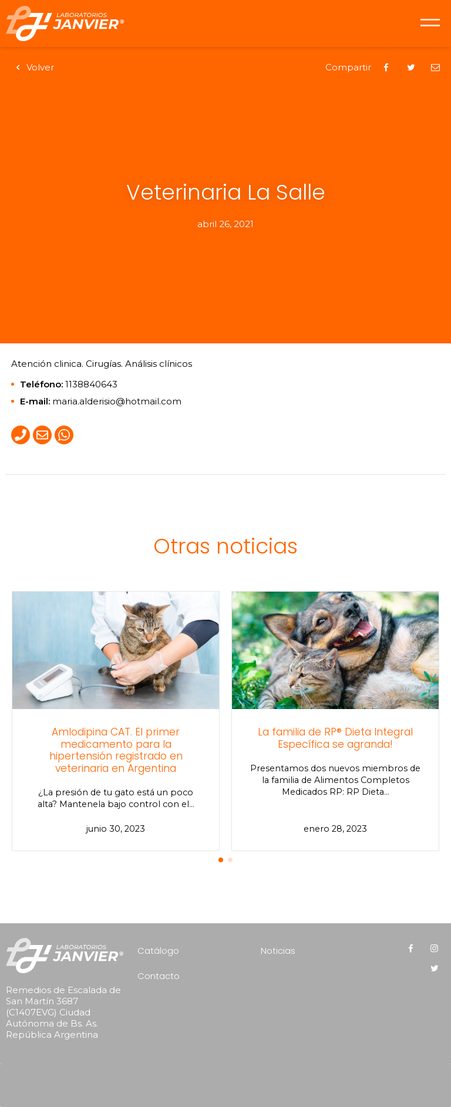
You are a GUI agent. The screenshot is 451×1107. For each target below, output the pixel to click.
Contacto (158, 976)
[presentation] (228, 1081)
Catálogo (158, 950)
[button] (220, 860)
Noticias (278, 950)
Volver (33, 67)
